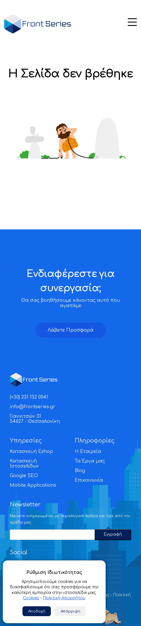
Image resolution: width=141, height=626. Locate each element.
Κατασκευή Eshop (31, 451)
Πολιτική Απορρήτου (64, 598)
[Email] (52, 534)
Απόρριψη (70, 611)
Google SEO (24, 475)
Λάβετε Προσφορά (71, 330)
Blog (80, 470)
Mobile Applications (33, 485)
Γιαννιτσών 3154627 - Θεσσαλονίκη (35, 419)
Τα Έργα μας (90, 461)
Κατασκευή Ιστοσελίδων (24, 464)
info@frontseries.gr (32, 406)
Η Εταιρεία (88, 451)
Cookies (31, 598)
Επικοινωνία (89, 480)
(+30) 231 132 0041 (29, 397)
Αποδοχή (36, 611)
